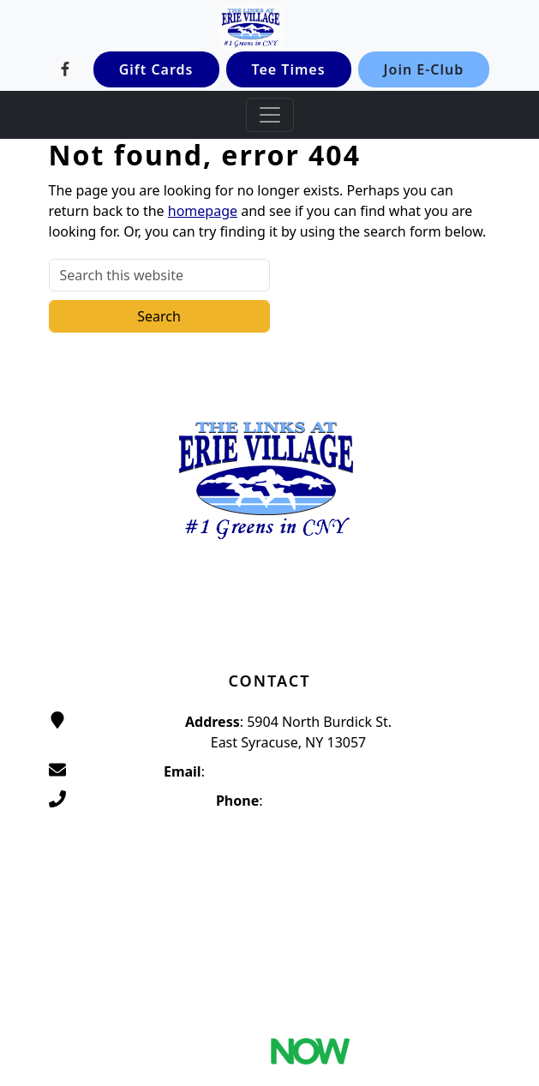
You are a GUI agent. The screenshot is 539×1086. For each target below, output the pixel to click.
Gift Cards (156, 69)
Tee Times (289, 69)
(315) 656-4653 (314, 800)
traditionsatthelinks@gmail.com (310, 771)
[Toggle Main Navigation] (270, 115)
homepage (202, 210)
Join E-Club (424, 69)
